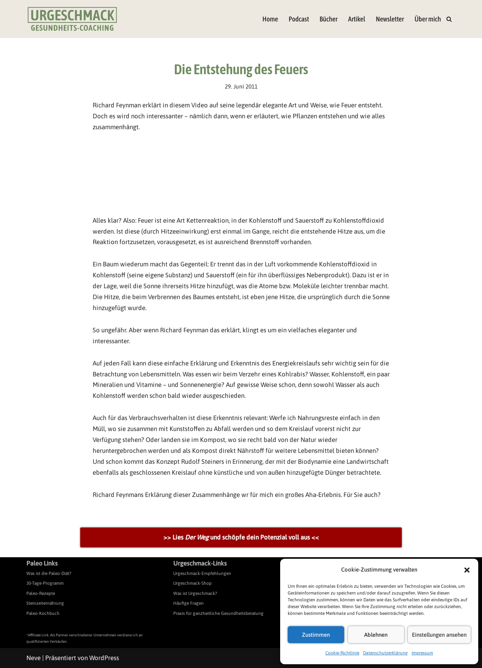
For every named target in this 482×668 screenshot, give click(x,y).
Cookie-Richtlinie (342, 653)
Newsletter (390, 19)
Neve (33, 658)
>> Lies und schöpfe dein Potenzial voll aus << (241, 537)
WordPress (104, 658)
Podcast (298, 19)
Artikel (356, 19)
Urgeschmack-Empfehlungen (202, 573)
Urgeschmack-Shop (192, 583)
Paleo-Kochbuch (42, 613)
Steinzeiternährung (45, 603)
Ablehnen (375, 634)
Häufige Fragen (188, 603)
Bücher (329, 19)
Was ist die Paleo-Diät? (48, 573)
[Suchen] (449, 19)
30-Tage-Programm (45, 583)
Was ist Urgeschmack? (195, 593)
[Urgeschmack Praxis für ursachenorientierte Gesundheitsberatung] (72, 19)
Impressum (422, 653)
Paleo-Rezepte (40, 593)
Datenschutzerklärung (385, 653)
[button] (467, 570)
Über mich (428, 19)
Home (270, 19)
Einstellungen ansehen (439, 634)
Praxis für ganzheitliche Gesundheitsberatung (218, 613)
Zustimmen (316, 634)
